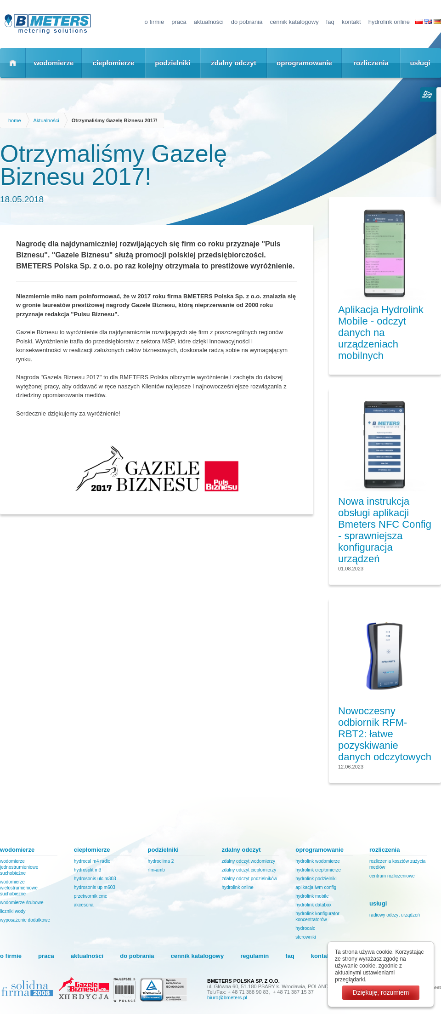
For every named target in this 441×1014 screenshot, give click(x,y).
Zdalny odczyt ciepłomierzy (248, 869)
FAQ (330, 21)
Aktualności (209, 21)
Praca (179, 21)
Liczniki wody (13, 911)
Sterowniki (305, 937)
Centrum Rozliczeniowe (392, 875)
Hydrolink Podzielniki (316, 878)
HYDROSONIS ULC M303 (95, 878)
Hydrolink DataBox (313, 904)
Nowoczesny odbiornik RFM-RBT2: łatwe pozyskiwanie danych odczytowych (384, 734)
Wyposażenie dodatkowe (25, 920)
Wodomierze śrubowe (22, 902)
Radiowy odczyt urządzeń (394, 914)
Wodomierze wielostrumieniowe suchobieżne (19, 887)
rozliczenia (371, 63)
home (14, 120)
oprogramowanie (304, 63)
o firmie (154, 21)
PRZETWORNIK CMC (90, 896)
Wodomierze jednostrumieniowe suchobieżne (19, 867)
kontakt (351, 21)
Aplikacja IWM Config (315, 887)
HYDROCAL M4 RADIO (92, 861)
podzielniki (173, 63)
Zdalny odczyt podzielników (249, 878)
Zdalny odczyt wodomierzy (248, 861)
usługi (420, 63)
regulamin (254, 955)
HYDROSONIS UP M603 (94, 887)
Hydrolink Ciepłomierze (318, 869)
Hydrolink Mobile (311, 896)
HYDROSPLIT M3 (87, 869)
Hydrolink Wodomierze (317, 861)
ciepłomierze (114, 63)
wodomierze (54, 63)
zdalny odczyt (233, 63)
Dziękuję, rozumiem (381, 992)
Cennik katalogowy (294, 21)
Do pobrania (247, 21)
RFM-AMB (156, 869)
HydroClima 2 (161, 861)
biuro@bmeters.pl (227, 997)
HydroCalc (305, 928)
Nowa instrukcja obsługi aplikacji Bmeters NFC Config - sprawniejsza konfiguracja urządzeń (384, 530)
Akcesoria (84, 904)
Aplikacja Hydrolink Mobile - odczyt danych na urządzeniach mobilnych (381, 332)
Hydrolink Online (389, 21)
